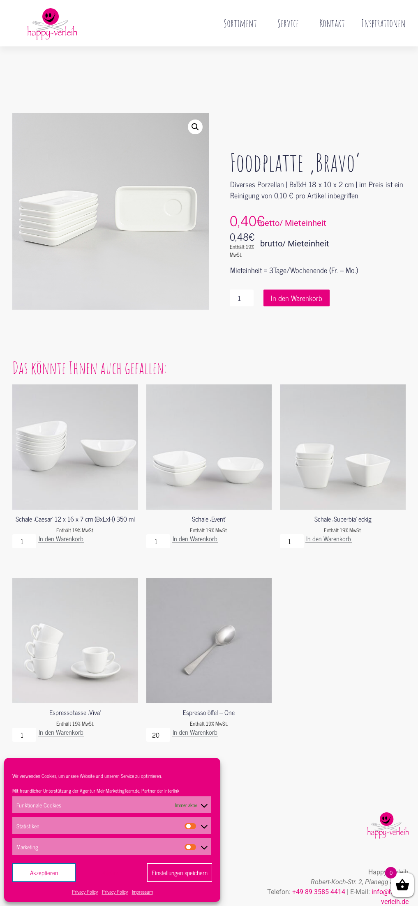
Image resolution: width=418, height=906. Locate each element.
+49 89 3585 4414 (318, 874)
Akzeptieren (44, 872)
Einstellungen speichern (180, 872)
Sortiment (242, 23)
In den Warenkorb (296, 280)
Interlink (171, 790)
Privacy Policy (85, 892)
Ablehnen (111, 872)
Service (290, 23)
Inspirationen (383, 23)
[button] (195, 109)
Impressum (142, 892)
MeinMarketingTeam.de (118, 790)
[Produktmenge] (242, 280)
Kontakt (332, 23)
